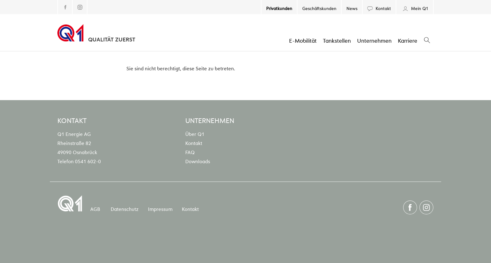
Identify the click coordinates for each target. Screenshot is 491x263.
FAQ (190, 151)
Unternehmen (374, 40)
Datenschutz (125, 208)
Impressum (160, 208)
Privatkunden (279, 8)
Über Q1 (194, 133)
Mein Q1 (414, 8)
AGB (95, 208)
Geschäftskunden (319, 8)
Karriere (407, 40)
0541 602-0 (88, 161)
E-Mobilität (303, 40)
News (351, 8)
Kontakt (379, 8)
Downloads (197, 161)
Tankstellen (337, 40)
